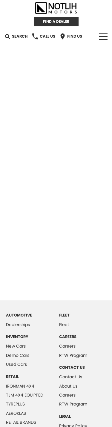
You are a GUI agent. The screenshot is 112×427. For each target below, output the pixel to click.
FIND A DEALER (56, 21)
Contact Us (70, 377)
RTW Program (73, 355)
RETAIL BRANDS (21, 422)
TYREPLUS (15, 404)
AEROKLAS (16, 413)
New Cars (16, 346)
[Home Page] (56, 8)
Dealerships (18, 325)
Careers (67, 346)
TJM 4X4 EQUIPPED (24, 395)
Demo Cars (17, 355)
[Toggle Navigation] (103, 36)
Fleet (64, 325)
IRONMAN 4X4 (20, 386)
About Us (68, 386)
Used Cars (16, 364)
